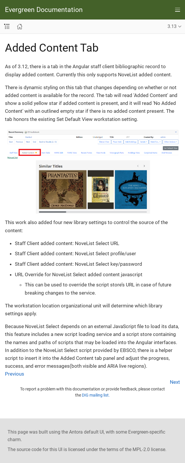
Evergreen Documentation (44, 9)
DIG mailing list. (96, 395)
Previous (14, 374)
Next (175, 382)
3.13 (172, 26)
